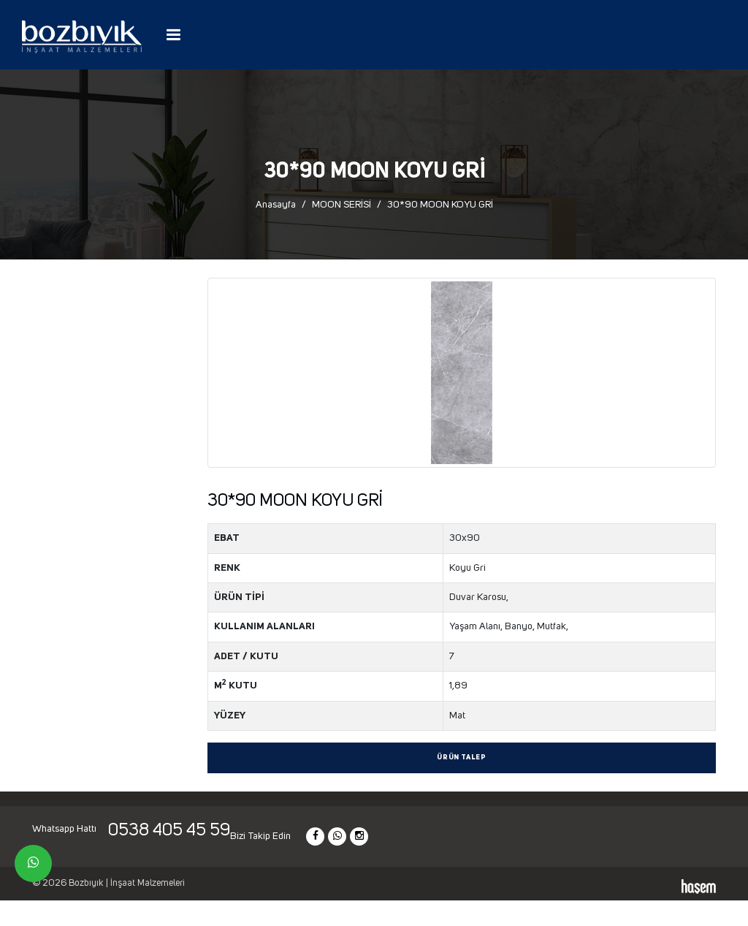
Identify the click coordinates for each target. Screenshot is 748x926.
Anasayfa (276, 205)
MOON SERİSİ (341, 205)
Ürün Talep (461, 757)
